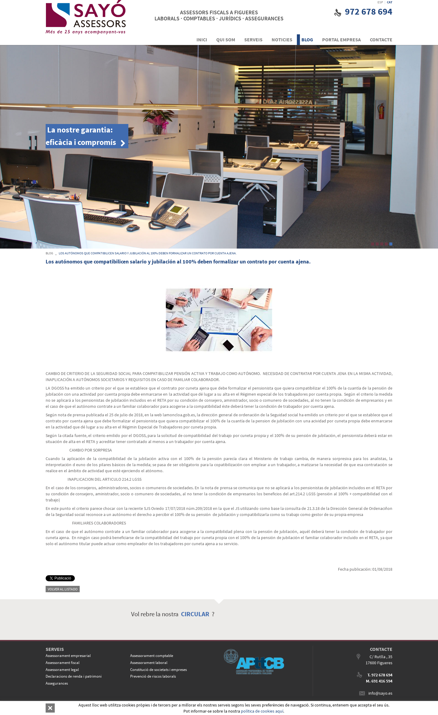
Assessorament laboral (148, 662)
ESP (380, 2)
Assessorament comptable (151, 655)
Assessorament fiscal (62, 662)
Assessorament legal (62, 669)
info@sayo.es (380, 693)
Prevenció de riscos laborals (153, 676)
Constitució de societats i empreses (158, 669)
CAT (389, 2)
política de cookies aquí (262, 711)
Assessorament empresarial (68, 655)
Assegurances (57, 683)
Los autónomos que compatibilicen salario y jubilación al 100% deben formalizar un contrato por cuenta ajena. (148, 253)
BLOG (49, 253)
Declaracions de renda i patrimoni (74, 676)
